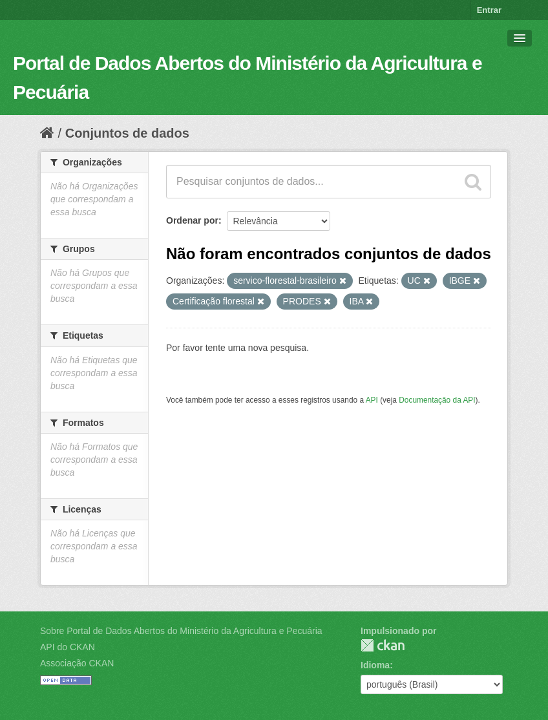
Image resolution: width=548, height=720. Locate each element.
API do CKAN (67, 647)
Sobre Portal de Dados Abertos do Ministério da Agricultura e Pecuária (181, 631)
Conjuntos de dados (127, 133)
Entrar (489, 10)
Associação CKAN (77, 663)
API (372, 400)
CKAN (383, 645)
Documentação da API (437, 400)
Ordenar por (192, 220)
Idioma (375, 665)
